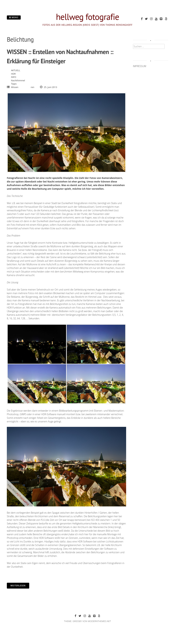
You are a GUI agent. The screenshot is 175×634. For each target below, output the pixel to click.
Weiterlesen (18, 585)
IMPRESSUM (139, 66)
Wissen (14, 87)
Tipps (14, 83)
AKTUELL (15, 70)
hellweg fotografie (87, 16)
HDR (13, 73)
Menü (13, 17)
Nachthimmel (18, 80)
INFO (13, 77)
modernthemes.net (99, 621)
